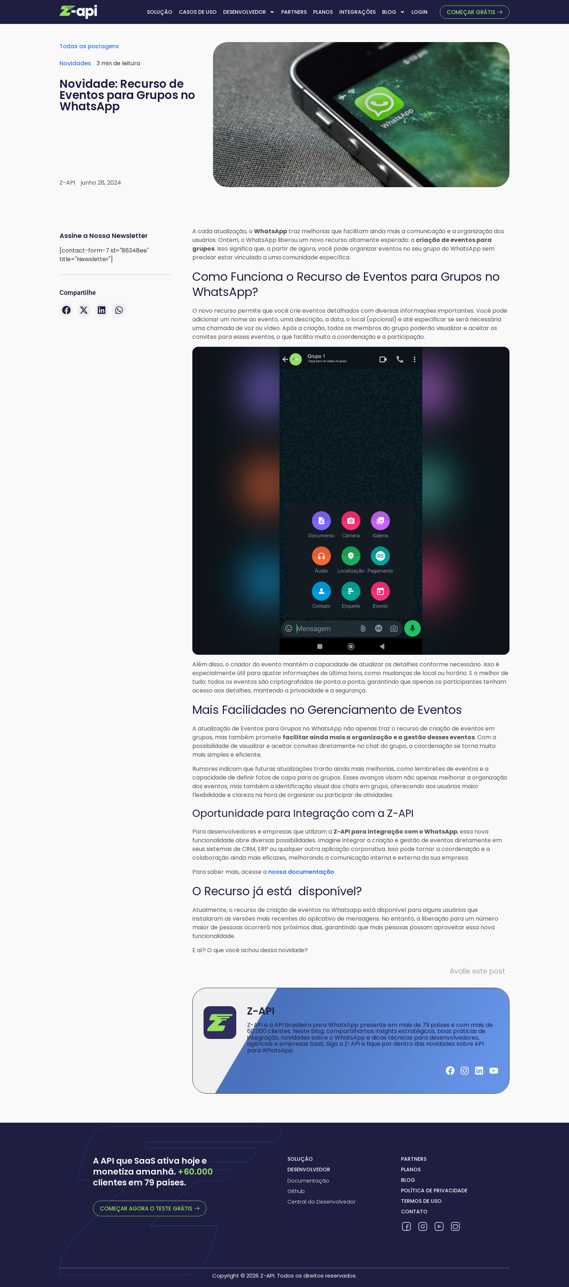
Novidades (75, 63)
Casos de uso (198, 12)
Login (419, 12)
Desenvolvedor (249, 12)
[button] (66, 310)
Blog (393, 12)
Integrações (357, 12)
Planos (323, 12)
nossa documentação (301, 872)
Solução (159, 12)
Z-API (261, 1011)
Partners (294, 12)
